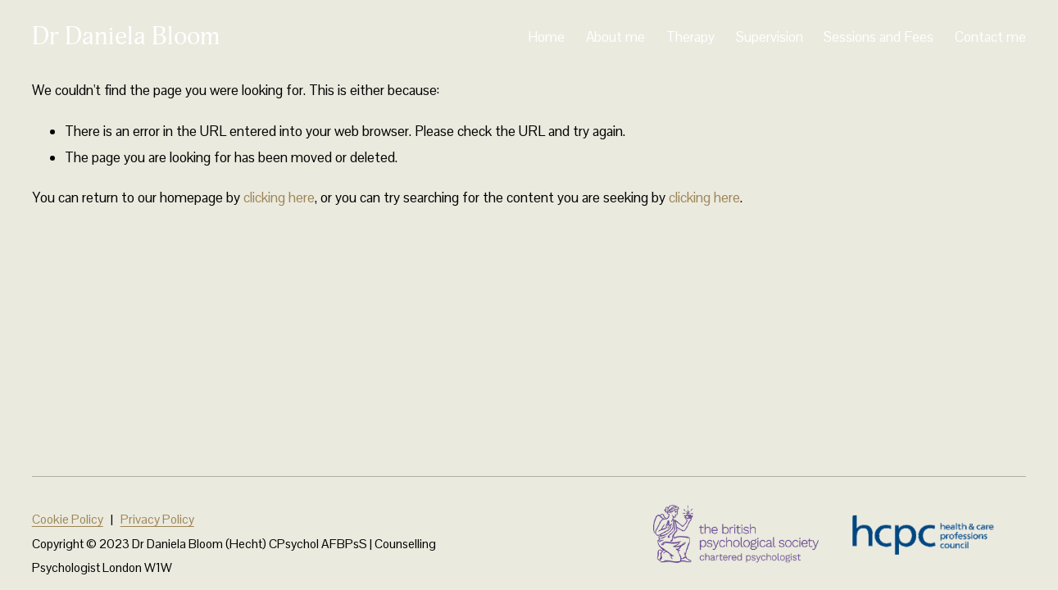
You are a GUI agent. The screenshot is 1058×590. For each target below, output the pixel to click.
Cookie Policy (67, 519)
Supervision (769, 37)
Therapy (690, 37)
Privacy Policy (157, 519)
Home (546, 37)
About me (615, 37)
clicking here (279, 197)
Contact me (990, 37)
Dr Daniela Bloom (126, 36)
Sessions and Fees (878, 37)
